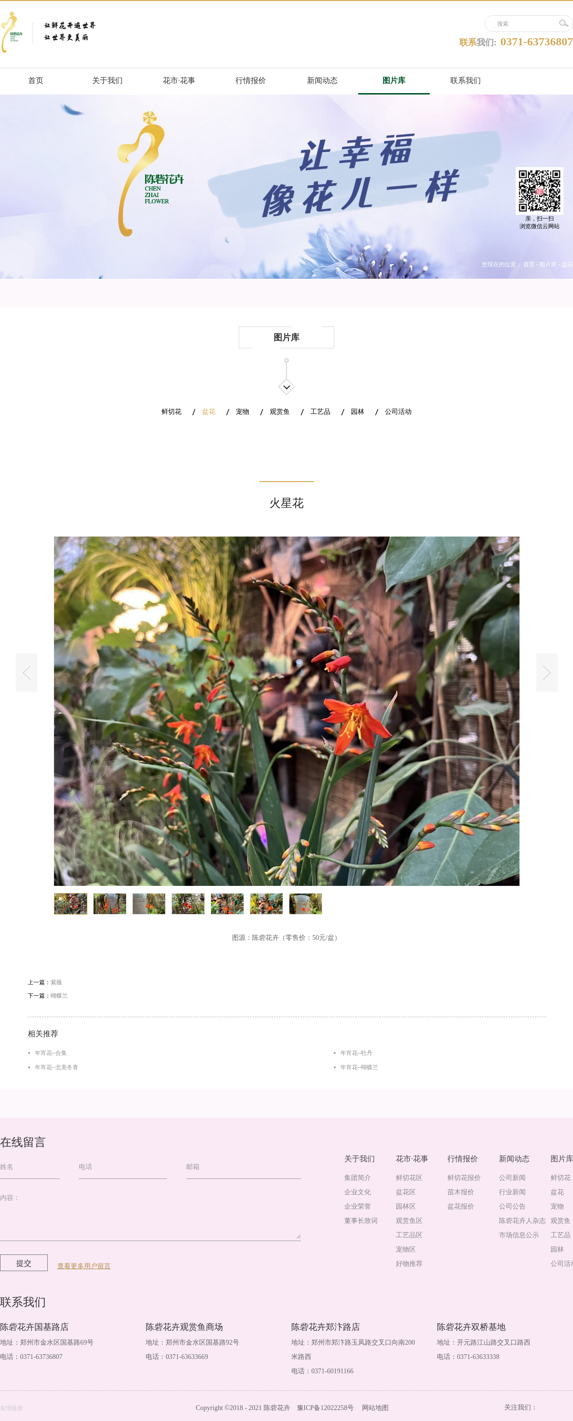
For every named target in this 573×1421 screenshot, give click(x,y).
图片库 (548, 264)
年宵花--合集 (51, 1053)
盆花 (567, 264)
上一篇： (45, 982)
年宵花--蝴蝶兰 (359, 1067)
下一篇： (48, 995)
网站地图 (374, 1407)
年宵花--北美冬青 (57, 1067)
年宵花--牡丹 (356, 1053)
